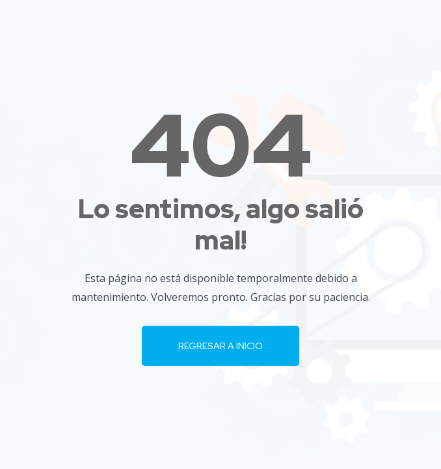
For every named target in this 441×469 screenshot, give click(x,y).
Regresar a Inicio (220, 346)
